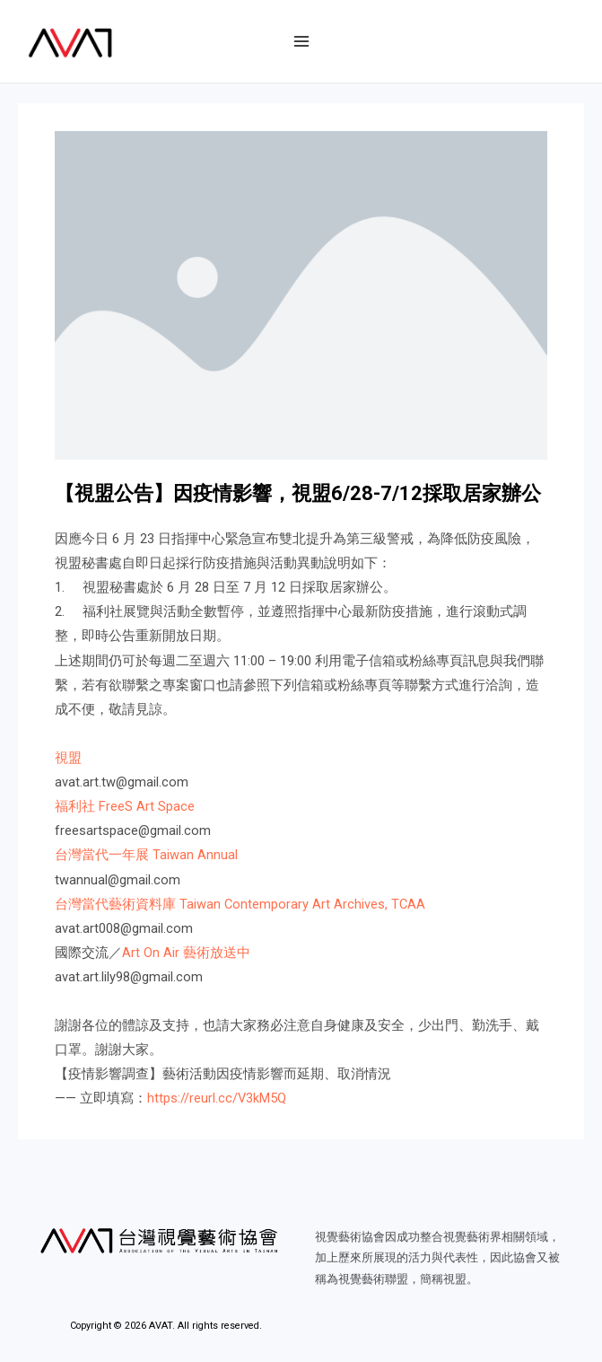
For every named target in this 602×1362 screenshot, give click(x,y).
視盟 (68, 758)
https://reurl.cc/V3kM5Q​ (216, 1098)
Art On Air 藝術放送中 (186, 953)
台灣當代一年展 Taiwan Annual (146, 855)
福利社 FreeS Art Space (125, 806)
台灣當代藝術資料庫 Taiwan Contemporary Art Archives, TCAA (240, 904)
